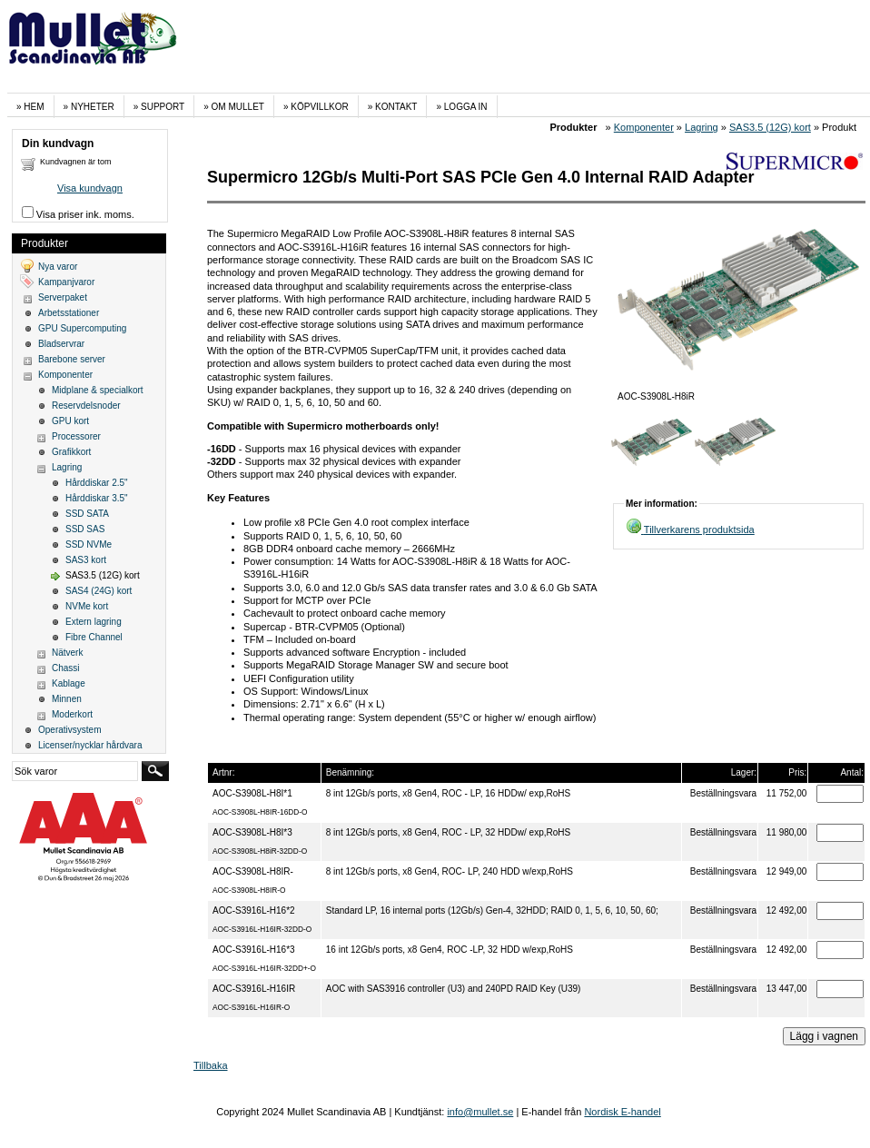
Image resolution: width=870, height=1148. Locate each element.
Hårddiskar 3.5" (96, 498)
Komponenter (644, 127)
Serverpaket (62, 297)
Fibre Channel (94, 637)
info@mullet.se (480, 1111)
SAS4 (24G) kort (98, 591)
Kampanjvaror (66, 282)
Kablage (68, 683)
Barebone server (71, 359)
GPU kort (70, 421)
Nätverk (67, 653)
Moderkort (72, 714)
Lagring (701, 127)
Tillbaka (210, 1065)
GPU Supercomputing (82, 328)
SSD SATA (87, 514)
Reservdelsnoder (86, 406)
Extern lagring (93, 622)
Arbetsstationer (68, 313)
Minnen (67, 699)
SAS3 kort (85, 560)
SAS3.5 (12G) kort (770, 127)
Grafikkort (71, 452)
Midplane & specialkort (97, 390)
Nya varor (57, 267)
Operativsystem (69, 730)
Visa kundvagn (90, 188)
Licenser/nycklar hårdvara (90, 745)
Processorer (76, 436)
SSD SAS (84, 529)
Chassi (66, 668)
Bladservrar (61, 344)
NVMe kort (86, 606)
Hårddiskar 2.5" (96, 483)
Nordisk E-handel (622, 1111)
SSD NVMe (88, 544)
